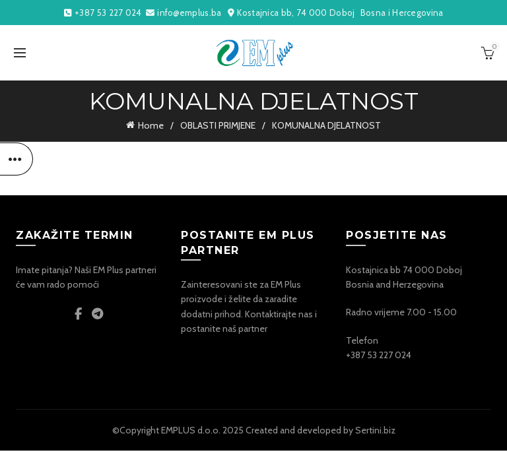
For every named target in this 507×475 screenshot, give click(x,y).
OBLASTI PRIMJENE (217, 125)
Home (151, 125)
